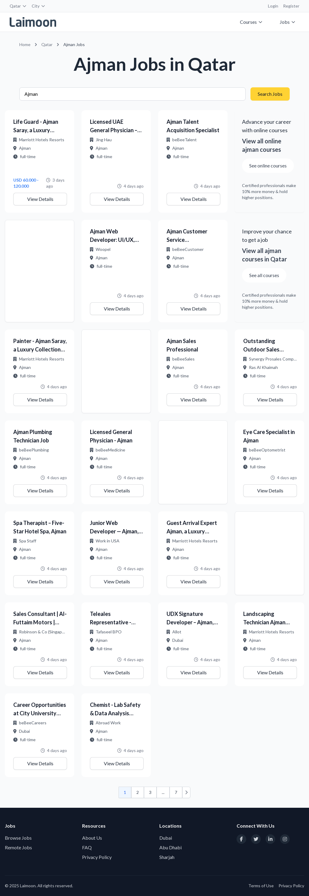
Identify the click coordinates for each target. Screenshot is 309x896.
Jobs (288, 22)
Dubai (165, 838)
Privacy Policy (97, 857)
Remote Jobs (18, 847)
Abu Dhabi (170, 847)
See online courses (268, 165)
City (39, 5)
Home (24, 44)
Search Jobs (270, 94)
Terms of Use (261, 885)
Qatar (18, 5)
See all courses (264, 275)
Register (291, 5)
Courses (251, 22)
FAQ (87, 847)
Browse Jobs (18, 838)
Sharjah (166, 857)
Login (273, 5)
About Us (92, 838)
